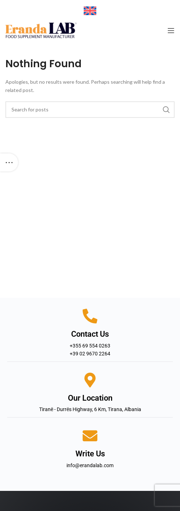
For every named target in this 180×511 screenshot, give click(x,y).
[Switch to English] (90, 11)
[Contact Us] (90, 316)
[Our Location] (90, 380)
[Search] (90, 109)
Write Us (90, 453)
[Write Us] (90, 435)
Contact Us (90, 334)
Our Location (90, 397)
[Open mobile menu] (171, 30)
